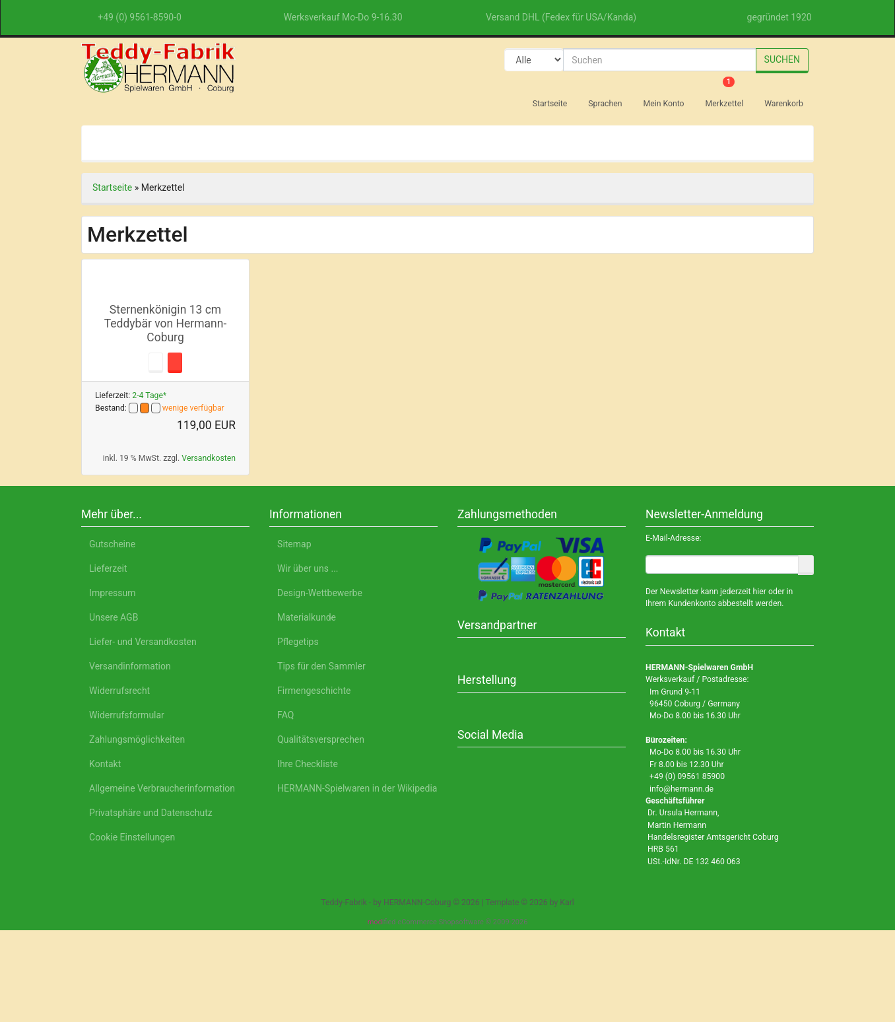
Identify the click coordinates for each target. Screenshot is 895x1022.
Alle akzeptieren (718, 859)
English (185, 960)
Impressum (752, 960)
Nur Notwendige (717, 893)
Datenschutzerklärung (665, 960)
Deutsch (137, 960)
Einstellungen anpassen (716, 925)
